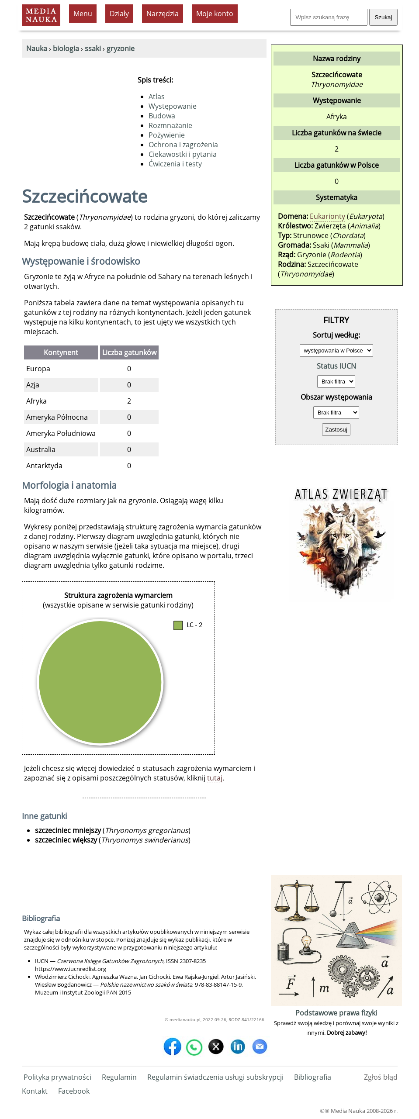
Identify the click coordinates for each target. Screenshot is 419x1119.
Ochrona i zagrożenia (183, 144)
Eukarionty (327, 216)
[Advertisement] (336, 742)
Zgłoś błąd (381, 1077)
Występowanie (173, 106)
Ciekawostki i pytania (183, 154)
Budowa (162, 116)
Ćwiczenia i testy (175, 164)
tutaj (214, 778)
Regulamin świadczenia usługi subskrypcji (215, 1077)
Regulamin (119, 1077)
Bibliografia (312, 1077)
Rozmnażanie (170, 125)
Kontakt (35, 1091)
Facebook (74, 1091)
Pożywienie (167, 135)
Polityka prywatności (57, 1077)
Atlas (157, 96)
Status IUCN (336, 366)
